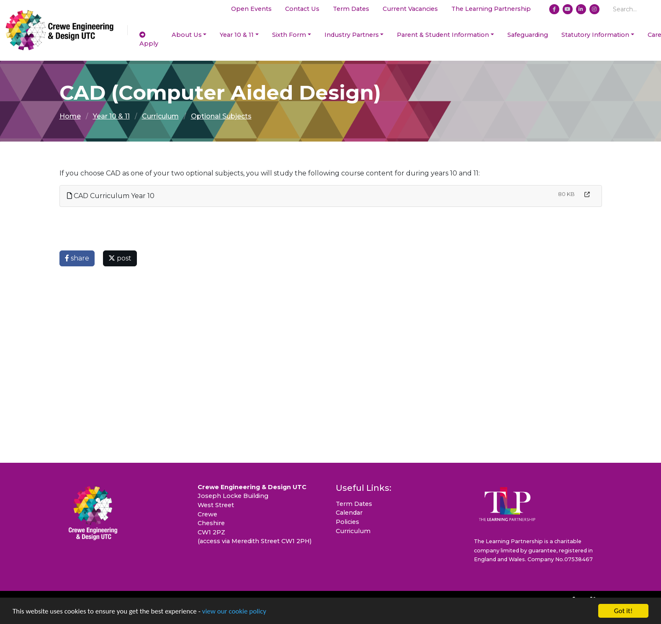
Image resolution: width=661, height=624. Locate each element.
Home (70, 116)
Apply (148, 40)
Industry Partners (351, 35)
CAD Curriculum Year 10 (110, 196)
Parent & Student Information (443, 35)
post (119, 258)
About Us (187, 35)
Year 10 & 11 (237, 35)
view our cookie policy (234, 612)
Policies (347, 522)
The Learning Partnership (491, 9)
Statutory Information (595, 35)
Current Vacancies (410, 9)
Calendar (349, 512)
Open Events (251, 9)
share (77, 258)
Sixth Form (289, 35)
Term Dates (351, 9)
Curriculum (160, 116)
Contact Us (302, 9)
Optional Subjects (221, 116)
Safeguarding (527, 35)
